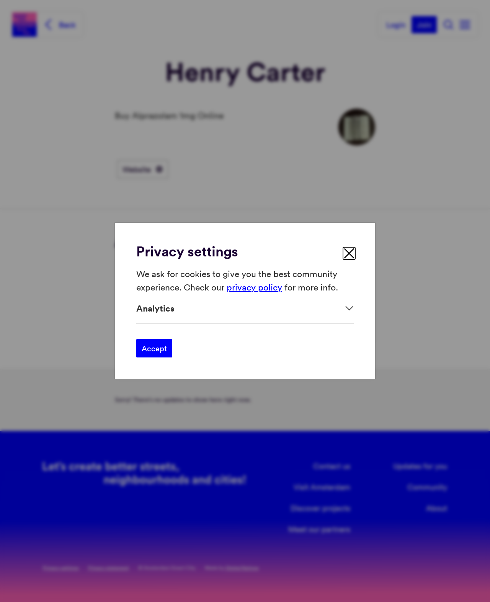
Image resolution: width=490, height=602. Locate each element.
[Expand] (245, 308)
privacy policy (254, 286)
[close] (349, 253)
